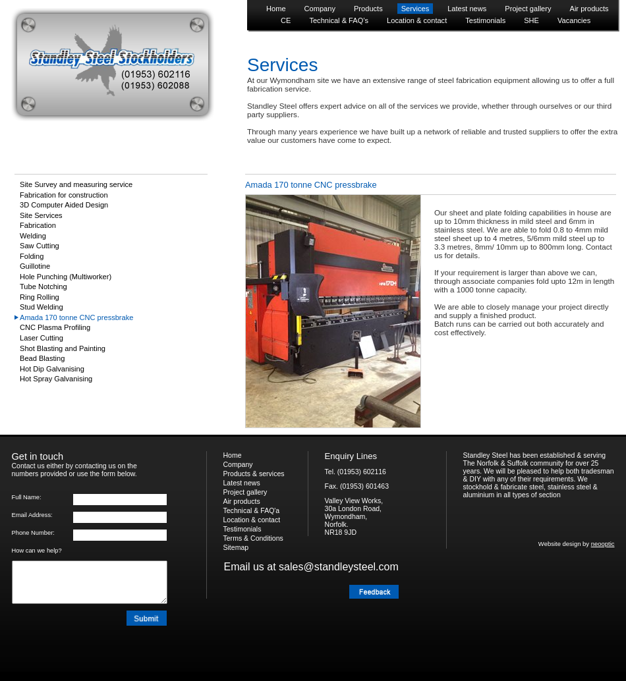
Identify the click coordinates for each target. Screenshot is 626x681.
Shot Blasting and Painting (62, 348)
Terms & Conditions (253, 538)
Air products (589, 9)
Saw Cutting (39, 246)
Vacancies (573, 20)
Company (319, 9)
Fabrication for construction (64, 195)
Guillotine (35, 266)
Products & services (254, 473)
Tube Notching (43, 286)
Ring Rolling (39, 297)
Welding (33, 236)
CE (286, 20)
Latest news (466, 9)
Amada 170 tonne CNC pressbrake (76, 317)
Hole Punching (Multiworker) (65, 277)
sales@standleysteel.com (339, 566)
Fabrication (38, 225)
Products (368, 9)
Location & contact (417, 20)
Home (276, 9)
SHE (531, 20)
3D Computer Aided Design (64, 205)
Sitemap (236, 547)
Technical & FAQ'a (251, 510)
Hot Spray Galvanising (56, 379)
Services (415, 9)
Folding (31, 256)
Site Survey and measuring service (76, 184)
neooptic (603, 543)
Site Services (41, 215)
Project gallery (528, 9)
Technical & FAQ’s (338, 20)
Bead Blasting (42, 358)
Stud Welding (41, 307)
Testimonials (485, 20)
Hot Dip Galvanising (52, 369)
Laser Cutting (41, 338)
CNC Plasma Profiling (55, 327)
